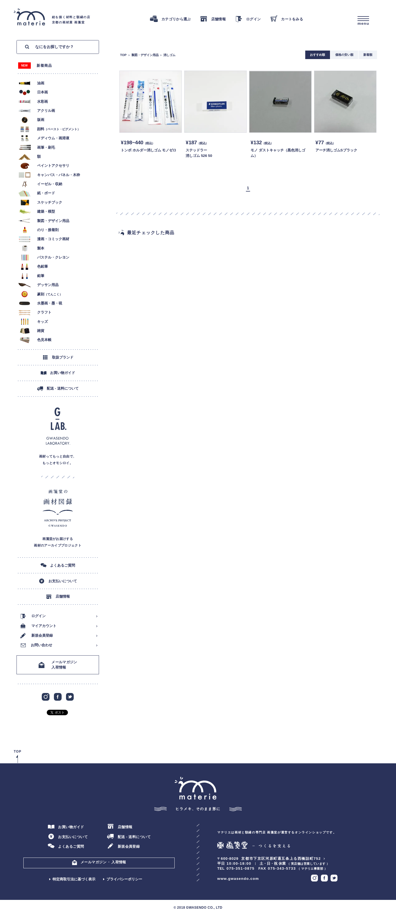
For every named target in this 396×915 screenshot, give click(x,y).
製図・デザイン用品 (145, 55)
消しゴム (169, 55)
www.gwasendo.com (238, 879)
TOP (123, 55)
